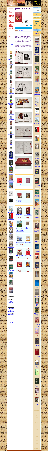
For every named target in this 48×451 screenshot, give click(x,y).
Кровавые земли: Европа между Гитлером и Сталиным (20, 256)
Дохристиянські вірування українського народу (27, 242)
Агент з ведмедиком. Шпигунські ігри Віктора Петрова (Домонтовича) (11, 109)
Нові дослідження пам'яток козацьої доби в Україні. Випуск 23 (11, 119)
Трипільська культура (11, 302)
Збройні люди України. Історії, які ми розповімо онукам (11, 59)
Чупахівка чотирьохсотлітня (11, 134)
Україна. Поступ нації (28, 199)
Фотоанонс (10, 36)
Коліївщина (11, 226)
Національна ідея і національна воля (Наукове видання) (36, 314)
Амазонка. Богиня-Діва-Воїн (19, 268)
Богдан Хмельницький (28, 255)
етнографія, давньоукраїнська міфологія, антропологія (11, 22)
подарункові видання (11, 24)
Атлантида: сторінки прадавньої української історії (37, 367)
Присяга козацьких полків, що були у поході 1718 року (10, 174)
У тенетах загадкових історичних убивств (11, 158)
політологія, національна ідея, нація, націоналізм (11, 15)
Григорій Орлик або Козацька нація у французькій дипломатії (28, 228)
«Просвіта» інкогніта (11, 64)
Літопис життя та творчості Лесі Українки (37, 296)
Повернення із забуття (37, 395)
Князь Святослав (11, 54)
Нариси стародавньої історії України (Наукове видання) (37, 386)
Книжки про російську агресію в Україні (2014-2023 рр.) (11, 308)
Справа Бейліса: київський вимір (37, 242)
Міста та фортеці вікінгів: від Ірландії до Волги (11, 74)
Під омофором (11, 144)
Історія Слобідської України (36, 305)
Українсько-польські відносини (11, 311)
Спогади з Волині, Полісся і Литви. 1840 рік (11, 197)
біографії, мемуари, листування (11, 26)
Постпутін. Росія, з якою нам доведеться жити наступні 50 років (11, 262)
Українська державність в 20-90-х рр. (37, 287)
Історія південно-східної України (37, 376)
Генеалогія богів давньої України (28, 184)
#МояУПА (11, 233)
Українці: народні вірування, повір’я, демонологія (36, 346)
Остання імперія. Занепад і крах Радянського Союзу (11, 204)
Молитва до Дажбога (19, 184)
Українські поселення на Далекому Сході (11, 286)
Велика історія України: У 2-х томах (37, 336)
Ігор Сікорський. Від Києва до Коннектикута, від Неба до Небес (20, 243)
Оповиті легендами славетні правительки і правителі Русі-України (11, 139)
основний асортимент (11, 8)
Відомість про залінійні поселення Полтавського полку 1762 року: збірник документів (11, 182)
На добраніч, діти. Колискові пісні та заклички (28, 268)
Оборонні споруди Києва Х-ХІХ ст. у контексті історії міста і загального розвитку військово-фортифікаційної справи (37, 325)
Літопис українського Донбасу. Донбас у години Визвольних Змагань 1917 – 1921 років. (11, 294)
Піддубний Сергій (11, 315)
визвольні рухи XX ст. (11, 27)
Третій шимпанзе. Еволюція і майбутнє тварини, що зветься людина (11, 270)
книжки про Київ (10, 12)
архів (9, 35)
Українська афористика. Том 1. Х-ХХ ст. (37, 269)
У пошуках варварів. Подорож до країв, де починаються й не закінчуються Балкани (11, 278)
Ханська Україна (10, 240)
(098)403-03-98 (21, 30)
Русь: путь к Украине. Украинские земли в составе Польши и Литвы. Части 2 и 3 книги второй (28, 215)
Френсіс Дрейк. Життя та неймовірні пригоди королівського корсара (10, 212)
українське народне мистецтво (11, 31)
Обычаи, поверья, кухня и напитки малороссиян (37, 278)
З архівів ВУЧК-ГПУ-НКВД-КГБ (11, 83)
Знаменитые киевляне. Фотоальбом (11, 247)
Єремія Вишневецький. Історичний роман (11, 69)
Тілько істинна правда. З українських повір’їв (10, 254)
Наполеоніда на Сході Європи (11, 79)
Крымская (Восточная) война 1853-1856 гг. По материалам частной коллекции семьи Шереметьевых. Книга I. (37, 231)
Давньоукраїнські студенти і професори (37, 251)
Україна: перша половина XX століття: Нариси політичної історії (37, 356)
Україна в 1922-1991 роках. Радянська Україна (11, 44)
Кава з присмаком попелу (19, 214)
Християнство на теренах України (11, 114)
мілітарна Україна (10, 25)
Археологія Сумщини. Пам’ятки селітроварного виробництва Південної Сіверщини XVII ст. (11, 189)
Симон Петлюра (11, 322)
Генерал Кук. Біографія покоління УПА (11, 219)
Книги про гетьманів (11, 310)
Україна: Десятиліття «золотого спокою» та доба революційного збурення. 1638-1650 (19, 200)
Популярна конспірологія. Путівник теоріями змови (11, 166)
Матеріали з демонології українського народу (11, 129)
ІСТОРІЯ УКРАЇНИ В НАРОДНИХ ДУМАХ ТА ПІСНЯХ (37, 404)
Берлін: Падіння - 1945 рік (11, 98)
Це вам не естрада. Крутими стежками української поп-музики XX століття (11, 104)
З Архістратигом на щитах (11, 88)
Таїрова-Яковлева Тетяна (10, 314)
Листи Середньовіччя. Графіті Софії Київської (37, 44)
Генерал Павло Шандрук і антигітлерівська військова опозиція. (11, 93)
